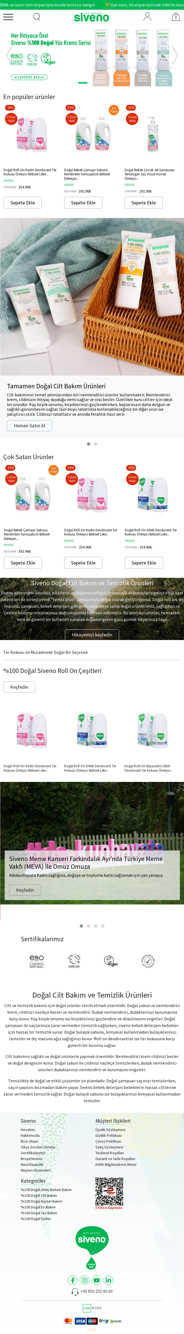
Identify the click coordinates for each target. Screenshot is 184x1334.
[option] (92, 55)
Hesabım (28, 1129)
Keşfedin (19, 687)
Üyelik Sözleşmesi (110, 1129)
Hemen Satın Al (29, 426)
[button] (9, 55)
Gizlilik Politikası (108, 1135)
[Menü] (14, 18)
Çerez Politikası (108, 1141)
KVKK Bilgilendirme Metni (115, 1164)
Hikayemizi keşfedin (92, 635)
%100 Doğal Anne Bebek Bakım (46, 1189)
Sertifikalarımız (33, 1152)
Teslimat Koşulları (109, 1152)
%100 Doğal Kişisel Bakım (41, 1201)
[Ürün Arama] (36, 17)
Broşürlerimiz (32, 1158)
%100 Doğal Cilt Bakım (39, 1195)
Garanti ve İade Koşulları (115, 1158)
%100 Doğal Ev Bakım (38, 1207)
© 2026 (92, 1308)
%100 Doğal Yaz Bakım (39, 1212)
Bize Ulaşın (29, 1141)
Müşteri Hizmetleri (36, 1170)
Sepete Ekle (23, 202)
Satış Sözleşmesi (109, 1147)
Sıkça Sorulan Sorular (38, 1147)
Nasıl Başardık (32, 1164)
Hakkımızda (30, 1135)
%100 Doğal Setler (36, 1218)
